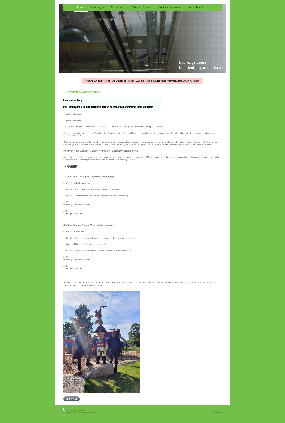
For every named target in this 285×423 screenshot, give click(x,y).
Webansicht (217, 412)
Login (220, 409)
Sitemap (81, 410)
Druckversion (70, 410)
